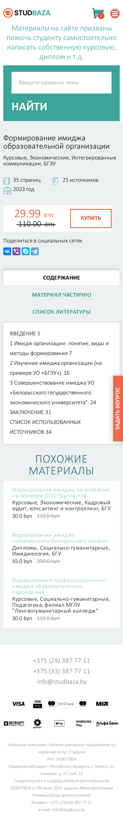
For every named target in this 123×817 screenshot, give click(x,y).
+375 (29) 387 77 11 (61, 661)
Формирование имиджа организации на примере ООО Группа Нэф (61, 493)
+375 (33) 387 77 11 (61, 671)
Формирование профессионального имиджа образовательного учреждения (59, 587)
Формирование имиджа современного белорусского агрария (60, 538)
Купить (91, 218)
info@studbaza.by (62, 682)
